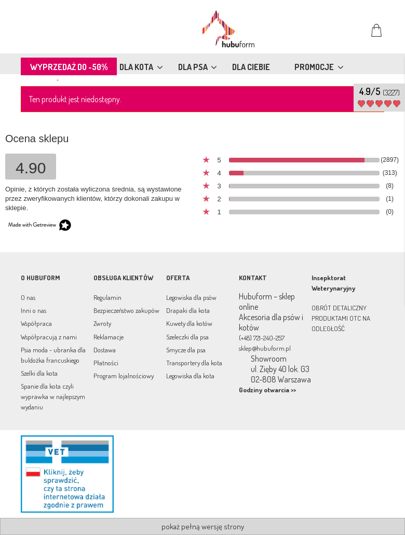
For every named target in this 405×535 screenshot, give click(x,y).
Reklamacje (108, 337)
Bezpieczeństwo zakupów (126, 310)
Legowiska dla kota (190, 376)
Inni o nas (33, 310)
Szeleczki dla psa (187, 337)
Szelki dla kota (39, 373)
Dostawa (104, 350)
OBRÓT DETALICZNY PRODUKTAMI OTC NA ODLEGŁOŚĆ (341, 318)
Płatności (105, 363)
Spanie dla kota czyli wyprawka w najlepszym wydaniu (53, 396)
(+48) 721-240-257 (262, 338)
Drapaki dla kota (188, 310)
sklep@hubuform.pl (265, 348)
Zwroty (102, 323)
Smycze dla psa (186, 350)
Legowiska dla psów (191, 297)
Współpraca (36, 323)
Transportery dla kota (194, 363)
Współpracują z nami (49, 337)
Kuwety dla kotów (189, 323)
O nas (28, 297)
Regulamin (107, 297)
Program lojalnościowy (123, 376)
